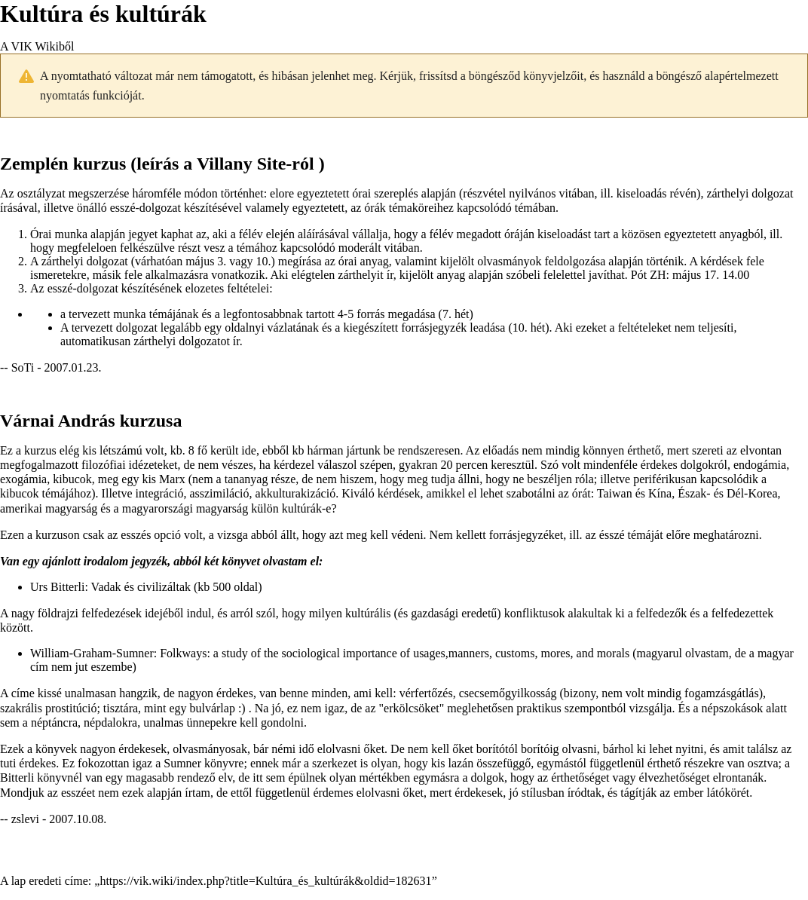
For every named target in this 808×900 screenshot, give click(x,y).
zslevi (25, 819)
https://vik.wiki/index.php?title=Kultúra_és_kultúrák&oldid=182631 (265, 880)
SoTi (23, 367)
